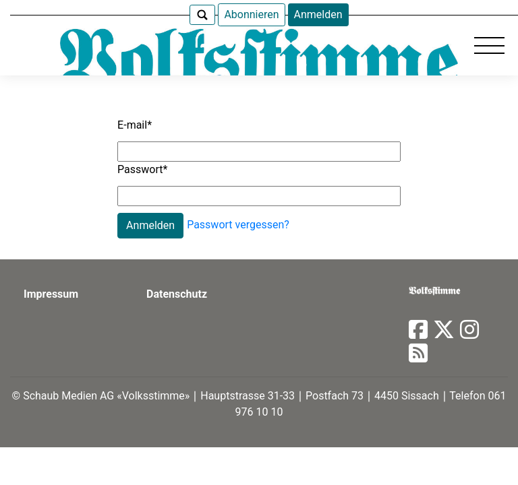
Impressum (51, 294)
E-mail (134, 125)
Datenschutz (176, 294)
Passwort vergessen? (238, 224)
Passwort (142, 169)
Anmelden (318, 14)
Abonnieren (251, 14)
